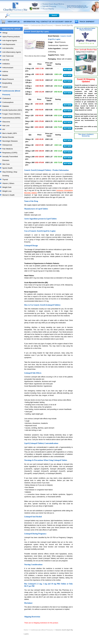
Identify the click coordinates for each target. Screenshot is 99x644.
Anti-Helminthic (7, 48)
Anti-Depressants (8, 44)
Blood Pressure (8, 79)
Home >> (27, 25)
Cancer (5, 87)
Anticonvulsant (7, 68)
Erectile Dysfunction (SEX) (12, 110)
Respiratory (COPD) (9, 153)
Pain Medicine (7, 149)
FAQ (38, 22)
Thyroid (5, 179)
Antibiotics (6, 64)
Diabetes (5, 106)
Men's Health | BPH (9, 133)
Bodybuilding (7, 83)
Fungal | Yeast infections (11, 114)
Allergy (4, 33)
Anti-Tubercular (8, 56)
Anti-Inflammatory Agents (11, 52)
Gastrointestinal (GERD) (11, 118)
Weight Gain (6, 187)
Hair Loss (5, 126)
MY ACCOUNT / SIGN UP (62, 22)
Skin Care (6, 164)
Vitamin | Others (8, 183)
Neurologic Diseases (10, 141)
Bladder (5, 75)
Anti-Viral (5, 60)
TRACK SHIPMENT (86, 22)
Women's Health (8, 195)
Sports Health (7, 168)
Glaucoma (6, 122)
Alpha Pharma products (11, 37)
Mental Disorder (8, 137)
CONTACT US (45, 22)
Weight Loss (6, 191)
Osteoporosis (7, 145)
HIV (3, 129)
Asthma (5, 71)
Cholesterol (6, 98)
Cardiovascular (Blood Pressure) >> (42, 25)
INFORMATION (29, 22)
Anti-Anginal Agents (9, 40)
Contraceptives (7, 102)
